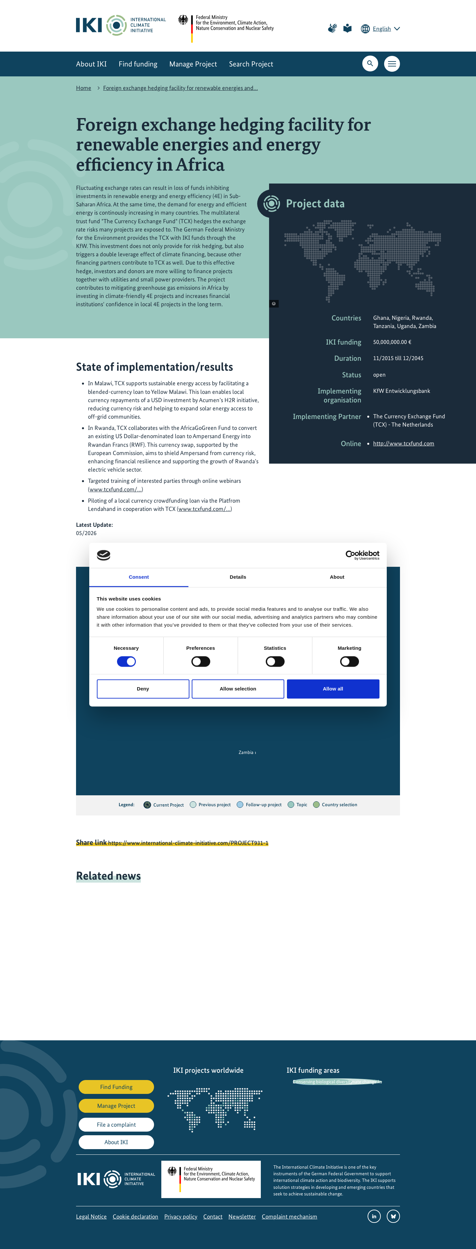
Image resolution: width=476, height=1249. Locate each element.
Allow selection (238, 689)
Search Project (251, 64)
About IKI (91, 64)
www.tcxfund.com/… (115, 489)
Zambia (246, 752)
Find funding (138, 64)
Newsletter (242, 1216)
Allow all (333, 689)
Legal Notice (91, 1216)
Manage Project (193, 64)
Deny (143, 689)
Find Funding (116, 1086)
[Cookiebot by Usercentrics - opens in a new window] (350, 555)
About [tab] (337, 577)
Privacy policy (180, 1216)
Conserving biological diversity (322, 1082)
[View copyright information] (274, 304)
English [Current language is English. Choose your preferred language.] (382, 28)
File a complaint (116, 1124)
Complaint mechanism (289, 1216)
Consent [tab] (139, 577)
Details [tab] (238, 577)
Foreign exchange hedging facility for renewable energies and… (180, 87)
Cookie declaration (135, 1216)
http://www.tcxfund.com (403, 443)
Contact (212, 1216)
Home (83, 87)
